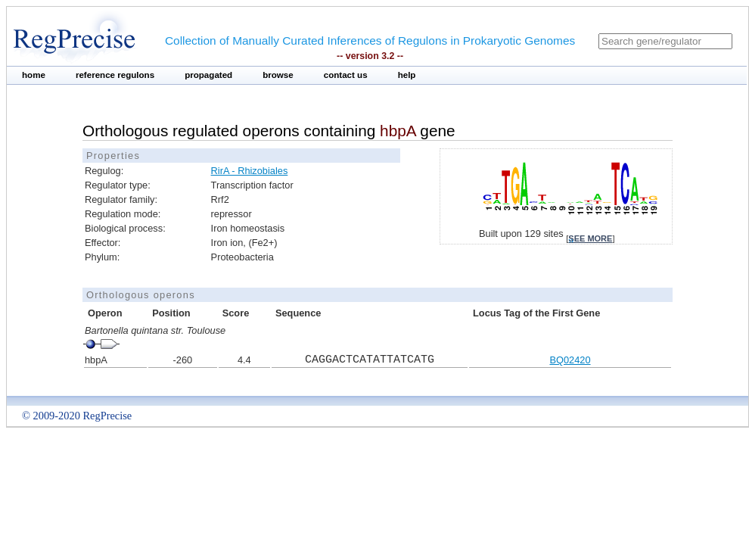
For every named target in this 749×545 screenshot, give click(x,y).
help (407, 74)
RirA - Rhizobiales (249, 170)
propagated (208, 74)
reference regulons (115, 74)
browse (278, 74)
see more (590, 238)
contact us (346, 74)
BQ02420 (569, 360)
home (33, 74)
